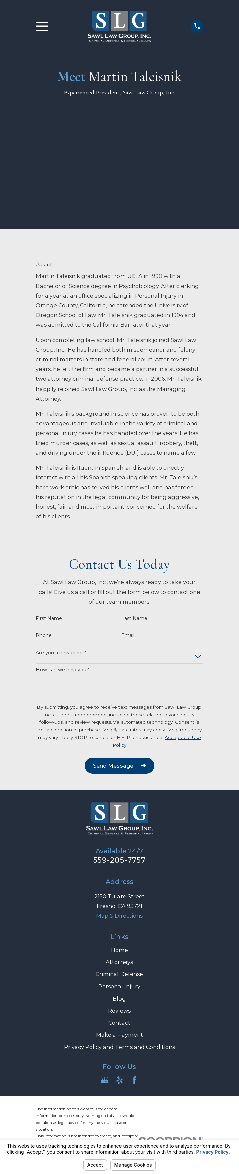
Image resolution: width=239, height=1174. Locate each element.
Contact (119, 1022)
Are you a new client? (61, 653)
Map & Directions (119, 915)
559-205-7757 (119, 860)
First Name (49, 618)
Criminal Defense (119, 974)
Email (127, 636)
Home (119, 950)
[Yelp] (120, 1080)
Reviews (119, 1010)
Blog (119, 998)
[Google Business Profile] (104, 1080)
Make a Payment (119, 1034)
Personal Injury (119, 986)
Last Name (134, 618)
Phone (44, 636)
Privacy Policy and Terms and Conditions (119, 1046)
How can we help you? (62, 670)
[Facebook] (134, 1080)
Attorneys (119, 962)
